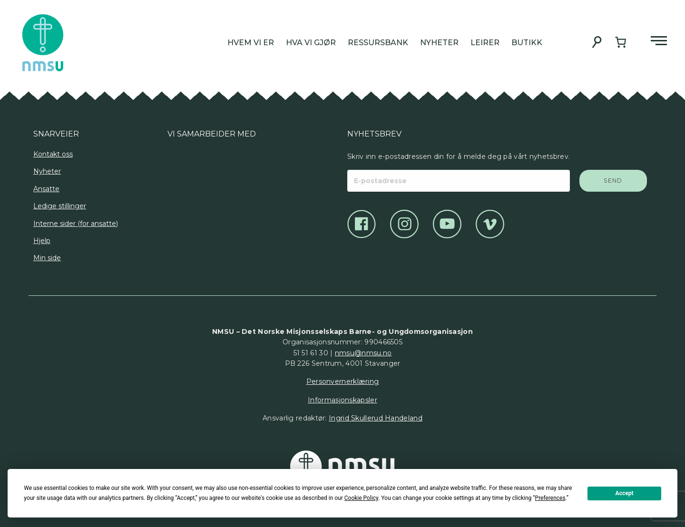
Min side (47, 258)
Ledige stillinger (59, 206)
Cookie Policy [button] (361, 498)
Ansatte (46, 189)
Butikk (526, 42)
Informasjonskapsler (342, 400)
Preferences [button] (550, 498)
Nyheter (439, 42)
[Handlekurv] (620, 42)
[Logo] (175, 173)
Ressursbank (378, 42)
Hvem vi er (250, 42)
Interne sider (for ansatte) (75, 223)
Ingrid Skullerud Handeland (375, 418)
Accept (625, 493)
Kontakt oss (53, 154)
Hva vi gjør (311, 42)
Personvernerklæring (342, 381)
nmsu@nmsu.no (363, 353)
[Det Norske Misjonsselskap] (342, 466)
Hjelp (41, 240)
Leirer (484, 42)
